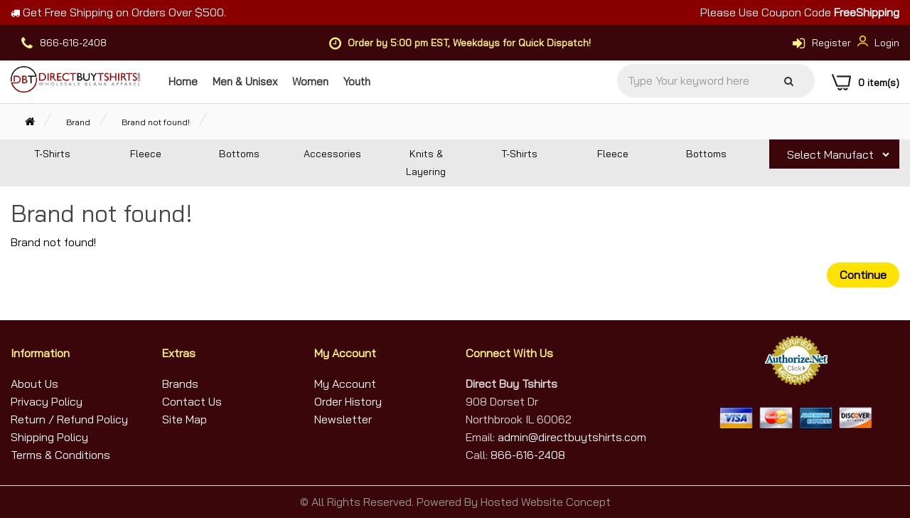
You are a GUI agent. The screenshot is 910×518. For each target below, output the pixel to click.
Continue (863, 275)
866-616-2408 (73, 42)
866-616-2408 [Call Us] (528, 455)
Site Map (184, 419)
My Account (345, 383)
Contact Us (192, 401)
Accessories (332, 153)
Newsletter (343, 419)
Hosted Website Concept (546, 502)
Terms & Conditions (60, 455)
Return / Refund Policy (69, 419)
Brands (180, 383)
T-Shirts (52, 153)
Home (183, 81)
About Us (34, 383)
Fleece (145, 153)
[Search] (789, 81)
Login (876, 42)
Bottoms (239, 153)
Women (310, 81)
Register (831, 42)
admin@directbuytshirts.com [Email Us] (570, 437)
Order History (348, 401)
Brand (78, 122)
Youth (356, 81)
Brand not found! (156, 122)
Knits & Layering (426, 162)
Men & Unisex (245, 81)
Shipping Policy (49, 437)
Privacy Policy (46, 401)
